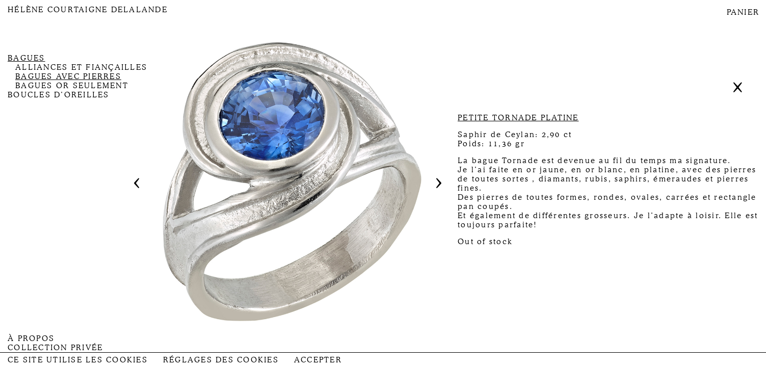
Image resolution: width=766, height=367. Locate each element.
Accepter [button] (318, 359)
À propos (31, 338)
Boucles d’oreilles (59, 94)
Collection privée (55, 347)
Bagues (26, 58)
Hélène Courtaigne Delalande (88, 9)
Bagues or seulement (71, 85)
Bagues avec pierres (68, 76)
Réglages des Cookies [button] (221, 359)
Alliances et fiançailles (81, 67)
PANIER (743, 12)
